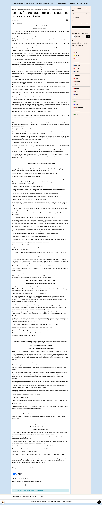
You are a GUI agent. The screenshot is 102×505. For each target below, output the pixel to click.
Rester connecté (78, 22)
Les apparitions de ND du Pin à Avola (23, 5)
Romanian (77, 78)
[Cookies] (3, 502)
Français (76, 51)
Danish (76, 96)
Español (76, 58)
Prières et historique (76, 5)
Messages (20, 10)
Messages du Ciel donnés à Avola (45, 5)
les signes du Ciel (62, 5)
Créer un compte (75, 25)
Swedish (76, 75)
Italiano (76, 61)
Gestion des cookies (68, 503)
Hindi (75, 106)
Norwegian (77, 85)
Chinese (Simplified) (79, 113)
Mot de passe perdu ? (85, 25)
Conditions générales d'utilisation (37, 503)
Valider (81, 29)
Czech (76, 99)
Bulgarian (77, 92)
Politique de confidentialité (54, 503)
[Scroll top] (99, 502)
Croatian (76, 103)
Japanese (77, 116)
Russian (76, 109)
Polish (76, 82)
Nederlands (77, 68)
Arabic (76, 120)
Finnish (76, 89)
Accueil (14, 10)
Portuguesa (77, 71)
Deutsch (76, 65)
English (76, 54)
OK (88, 38)
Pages (86, 5)
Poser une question (19, 486)
